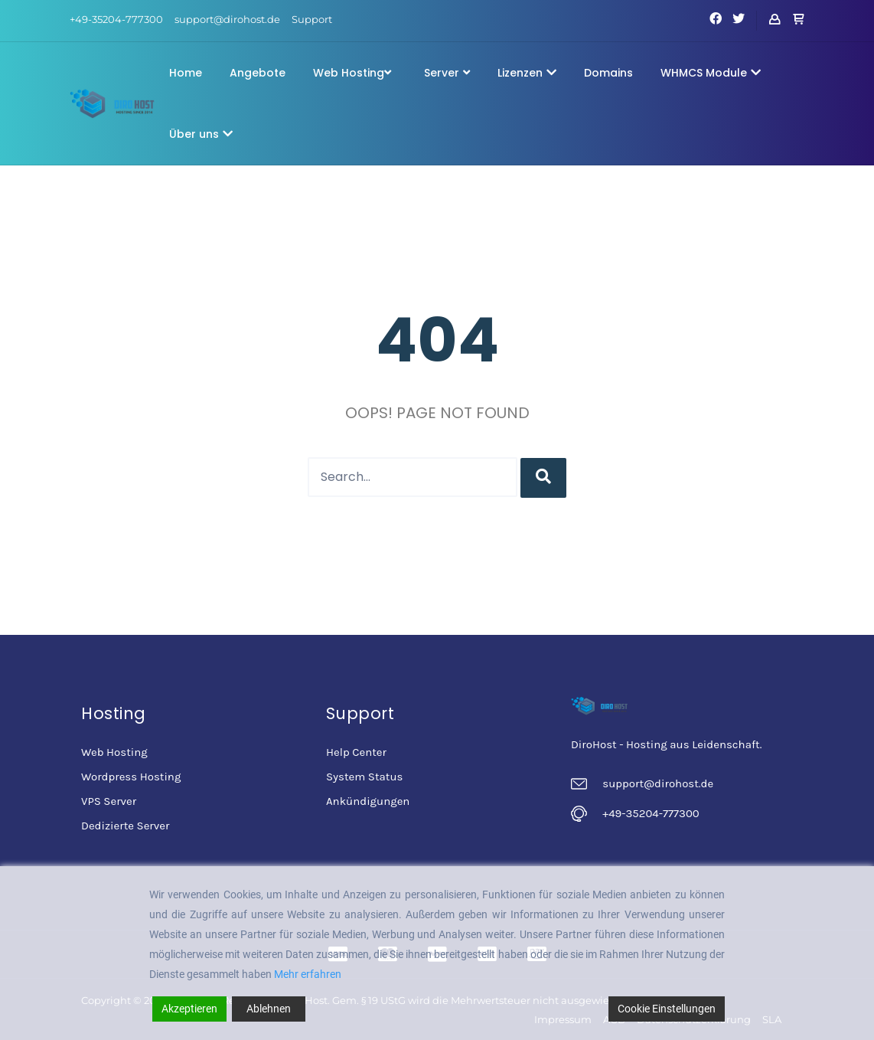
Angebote (257, 72)
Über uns (201, 134)
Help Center (356, 752)
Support (312, 19)
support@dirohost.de (227, 19)
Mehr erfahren (307, 974)
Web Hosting (352, 72)
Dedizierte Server (125, 825)
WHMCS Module (710, 72)
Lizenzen (526, 72)
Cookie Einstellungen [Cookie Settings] (667, 1008)
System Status (364, 776)
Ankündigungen (367, 801)
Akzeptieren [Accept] (189, 1008)
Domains (608, 72)
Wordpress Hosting (131, 776)
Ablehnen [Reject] (268, 1008)
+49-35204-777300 (116, 19)
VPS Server (108, 801)
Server (447, 72)
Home (185, 72)
